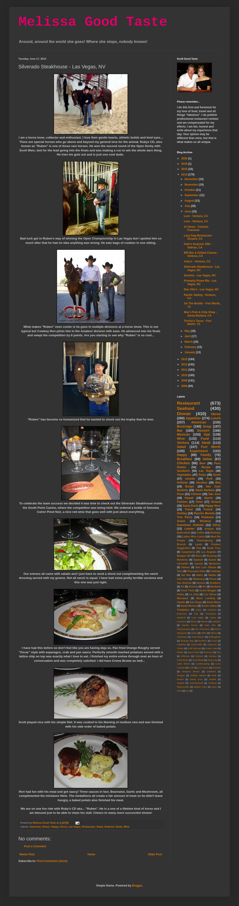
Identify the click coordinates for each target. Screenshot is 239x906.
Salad (99, 826)
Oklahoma (199, 579)
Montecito (215, 563)
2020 (184, 158)
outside (190, 478)
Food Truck (187, 590)
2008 (184, 386)
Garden (212, 656)
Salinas (185, 567)
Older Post (155, 854)
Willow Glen (200, 687)
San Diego (196, 602)
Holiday (182, 513)
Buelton (203, 640)
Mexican (183, 434)
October (190, 190)
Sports (208, 498)
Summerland (196, 683)
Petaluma (207, 517)
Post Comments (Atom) (52, 861)
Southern (215, 582)
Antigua (209, 528)
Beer (202, 463)
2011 (184, 369)
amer (214, 687)
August (190, 200)
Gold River (182, 660)
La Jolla (194, 594)
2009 (184, 380)
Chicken (183, 463)
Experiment (199, 451)
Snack (181, 521)
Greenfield (197, 660)
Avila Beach (198, 637)
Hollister (182, 482)
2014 (184, 174)
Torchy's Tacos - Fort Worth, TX (197, 322)
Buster (212, 559)
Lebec (213, 617)
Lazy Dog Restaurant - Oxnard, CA (198, 237)
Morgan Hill (184, 555)
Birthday (216, 532)
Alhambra (182, 637)
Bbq (218, 482)
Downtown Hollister (190, 525)
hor (187, 690)
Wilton (214, 633)
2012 (184, 364)
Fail (219, 652)
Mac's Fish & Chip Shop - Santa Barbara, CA (200, 314)
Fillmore (185, 656)
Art (204, 586)
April (188, 336)
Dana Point (193, 652)
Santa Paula (190, 505)
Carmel (198, 563)
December (192, 179)
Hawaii (189, 498)
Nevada (217, 667)
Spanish (198, 559)
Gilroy (217, 525)
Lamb (198, 544)
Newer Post (27, 854)
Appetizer (193, 418)
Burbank (216, 586)
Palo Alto (210, 625)
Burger (189, 486)
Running (212, 555)
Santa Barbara (205, 490)
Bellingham (215, 637)
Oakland (211, 671)
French (208, 509)
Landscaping (202, 663)
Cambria (212, 610)
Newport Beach (191, 671)
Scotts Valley (209, 605)
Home (91, 854)
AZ (182, 586)
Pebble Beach (198, 675)
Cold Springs (194, 648)
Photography (184, 629)
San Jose (214, 494)
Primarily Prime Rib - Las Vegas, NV (200, 282)
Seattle (212, 679)
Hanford (181, 617)
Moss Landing (205, 598)
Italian (207, 459)
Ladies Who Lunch (193, 536)
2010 (184, 375)
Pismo (213, 579)
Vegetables (184, 474)
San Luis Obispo (206, 567)
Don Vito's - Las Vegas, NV (201, 289)
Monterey (182, 559)
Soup (207, 426)
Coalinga (215, 571)
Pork (209, 478)
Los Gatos (203, 667)
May (188, 331)
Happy (55, 826)
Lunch (216, 418)
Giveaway (210, 613)
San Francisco (202, 629)
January (190, 352)
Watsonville (183, 687)
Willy (203, 633)
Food (205, 438)
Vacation (201, 482)
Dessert (203, 430)
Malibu (212, 575)
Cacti (214, 640)
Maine (194, 621)
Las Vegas (74, 826)
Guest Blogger (207, 590)
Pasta (202, 474)
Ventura (183, 443)
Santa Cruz (196, 679)
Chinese (196, 494)
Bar (179, 430)
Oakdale (216, 621)
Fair (196, 613)
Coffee (200, 532)
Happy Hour (213, 505)
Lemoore (181, 621)
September (192, 195)
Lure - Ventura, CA (196, 216)
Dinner (46, 826)
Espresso (182, 613)
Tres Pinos (184, 517)
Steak (119, 826)
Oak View (182, 579)
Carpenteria (188, 551)
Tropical (212, 683)
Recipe (206, 467)
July (188, 206)
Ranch (180, 679)
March (189, 341)
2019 (184, 163)
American (35, 826)
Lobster (189, 528)
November (192, 184)
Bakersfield (183, 532)
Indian (180, 594)
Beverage (184, 426)
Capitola (181, 644)
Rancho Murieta (204, 513)
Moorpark (182, 598)
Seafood (109, 826)
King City (212, 660)
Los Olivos (210, 594)
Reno (199, 555)
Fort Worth (211, 447)
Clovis (180, 648)
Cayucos (212, 644)
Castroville (196, 644)
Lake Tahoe (183, 663)
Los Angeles (208, 551)
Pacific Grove (189, 625)
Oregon (181, 675)
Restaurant (88, 826)
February (191, 347)
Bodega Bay (187, 640)
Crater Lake (211, 648)
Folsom (199, 656)
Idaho (199, 575)
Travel (189, 509)
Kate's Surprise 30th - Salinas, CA (198, 245)
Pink (214, 675)
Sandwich (183, 470)
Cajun (199, 610)
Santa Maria (214, 602)
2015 (184, 169)
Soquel (180, 683)
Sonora (200, 582)
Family (205, 455)
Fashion (182, 501)
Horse (63, 826)
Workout (205, 521)
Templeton (183, 609)
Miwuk (204, 621)
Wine (127, 826)
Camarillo (182, 563)
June (188, 211)
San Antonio (184, 582)
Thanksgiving (205, 540)
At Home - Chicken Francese (196, 228)
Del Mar (186, 575)
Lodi (191, 667)
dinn (179, 690)
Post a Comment (35, 846)
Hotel (199, 501)
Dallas (180, 652)
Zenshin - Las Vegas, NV (200, 275)
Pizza (180, 494)
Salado (181, 602)
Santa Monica (189, 605)
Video (194, 633)
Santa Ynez (214, 548)
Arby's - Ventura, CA (197, 261)
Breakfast (184, 459)
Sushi (217, 474)
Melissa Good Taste (92, 22)
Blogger (137, 885)
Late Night (198, 617)
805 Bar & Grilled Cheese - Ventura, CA (201, 254)
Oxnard (216, 501)
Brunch (181, 544)
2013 (184, 359)
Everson (208, 652)
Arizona (193, 586)
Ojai (207, 434)
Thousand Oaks (196, 571)
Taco (179, 571)
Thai (198, 548)
